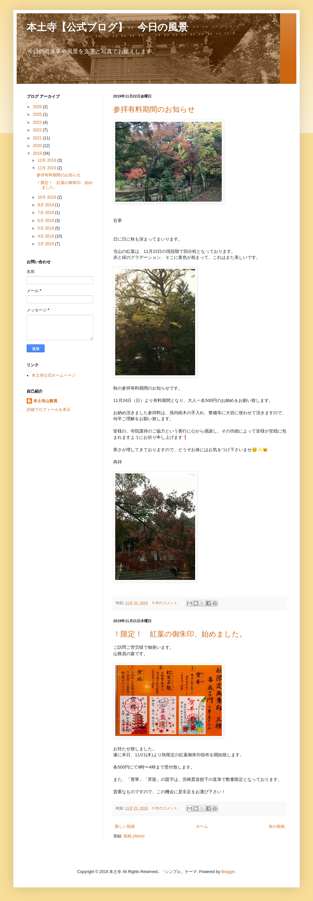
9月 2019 (46, 205)
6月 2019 (46, 220)
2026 (38, 106)
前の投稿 (277, 826)
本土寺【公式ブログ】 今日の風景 (107, 27)
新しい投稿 (125, 826)
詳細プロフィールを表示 (49, 409)
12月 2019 (47, 160)
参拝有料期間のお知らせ (154, 109)
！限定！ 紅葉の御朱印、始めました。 (180, 634)
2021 (38, 138)
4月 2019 (46, 236)
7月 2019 (46, 212)
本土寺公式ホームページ (54, 375)
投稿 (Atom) (134, 836)
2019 (38, 153)
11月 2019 (47, 168)
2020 (38, 145)
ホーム (202, 826)
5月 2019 (46, 228)
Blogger (228, 871)
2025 (38, 114)
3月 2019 (46, 244)
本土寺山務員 (45, 401)
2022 (38, 130)
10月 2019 (47, 197)
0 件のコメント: (166, 603)
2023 (38, 122)
